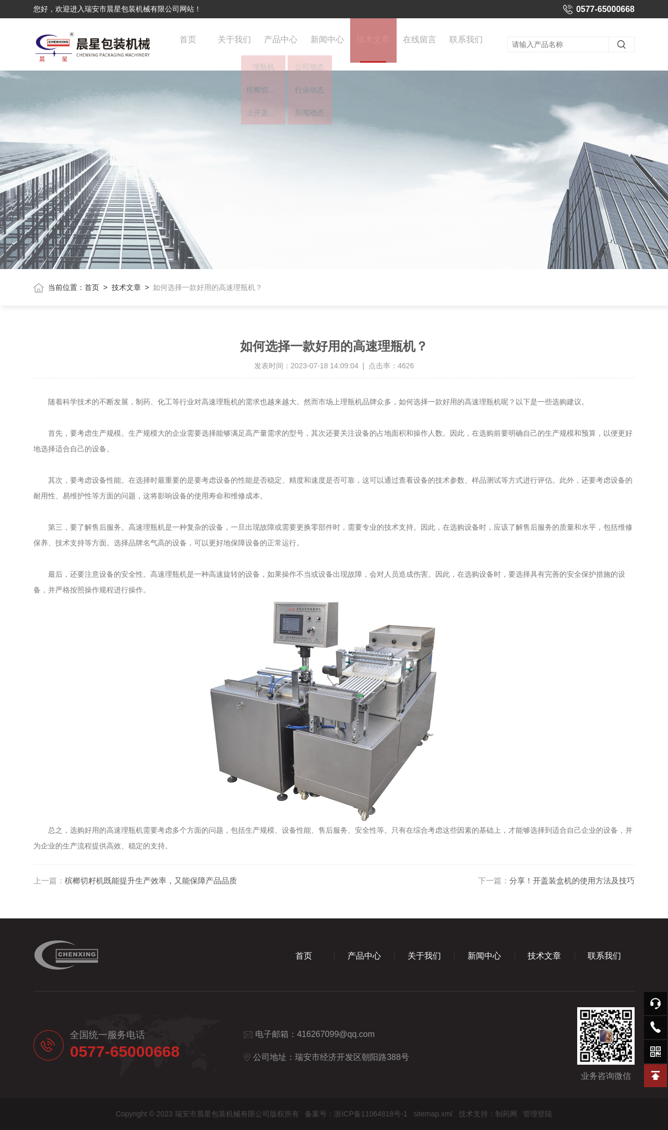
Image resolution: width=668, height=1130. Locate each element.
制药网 (506, 1114)
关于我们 (234, 42)
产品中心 (280, 42)
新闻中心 (327, 42)
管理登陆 (537, 1114)
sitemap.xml (432, 1114)
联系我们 (466, 42)
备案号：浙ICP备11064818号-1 (356, 1114)
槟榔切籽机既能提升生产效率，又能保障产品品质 (151, 880)
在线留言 (419, 42)
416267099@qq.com (336, 1034)
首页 (188, 42)
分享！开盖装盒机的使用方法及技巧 (572, 880)
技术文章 (373, 54)
